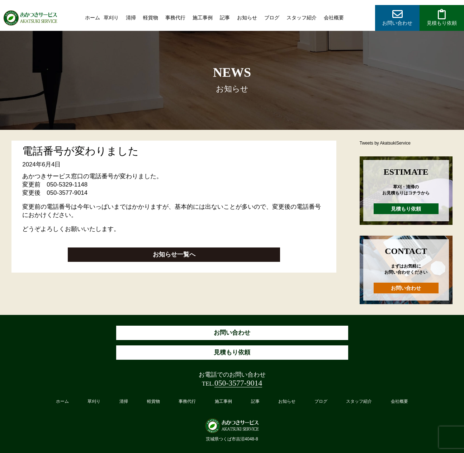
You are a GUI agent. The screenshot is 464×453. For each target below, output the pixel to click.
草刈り (111, 17)
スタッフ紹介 (302, 17)
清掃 (131, 17)
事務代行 (175, 17)
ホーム (92, 17)
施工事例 (203, 17)
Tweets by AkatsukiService (385, 143)
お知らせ (247, 17)
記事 (225, 17)
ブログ (271, 17)
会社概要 (334, 17)
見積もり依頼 (406, 209)
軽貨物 (150, 17)
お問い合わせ (406, 288)
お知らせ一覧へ (174, 254)
